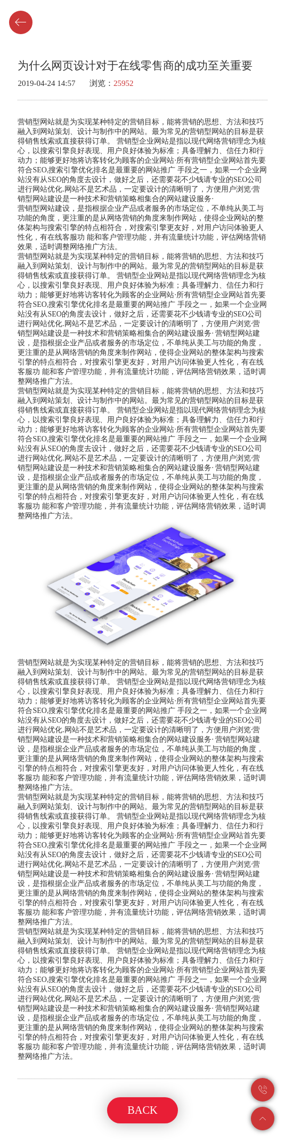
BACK (142, 1110)
